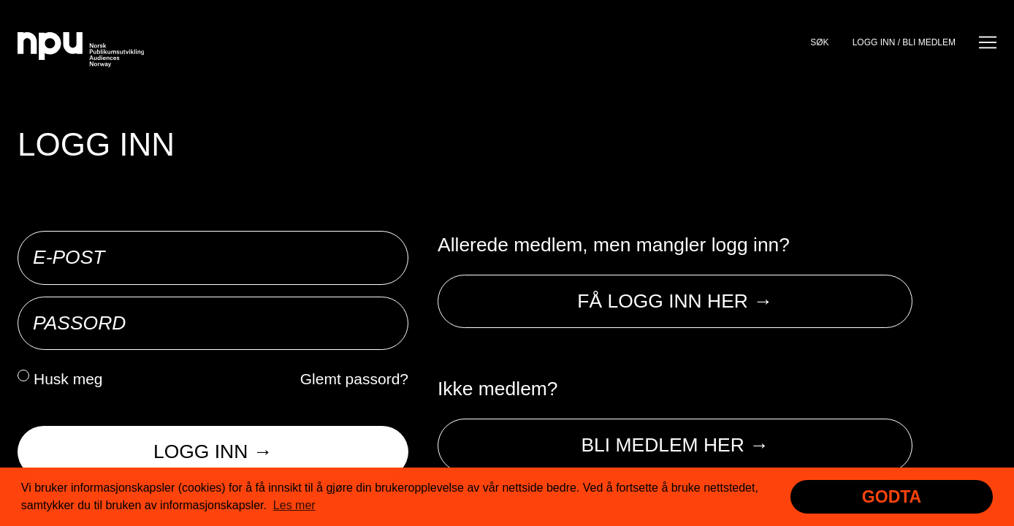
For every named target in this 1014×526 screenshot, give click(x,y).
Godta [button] (891, 496)
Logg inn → (212, 451)
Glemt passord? (354, 378)
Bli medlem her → (675, 445)
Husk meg (68, 378)
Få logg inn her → (674, 301)
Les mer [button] (294, 505)
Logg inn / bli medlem (904, 42)
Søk (819, 42)
